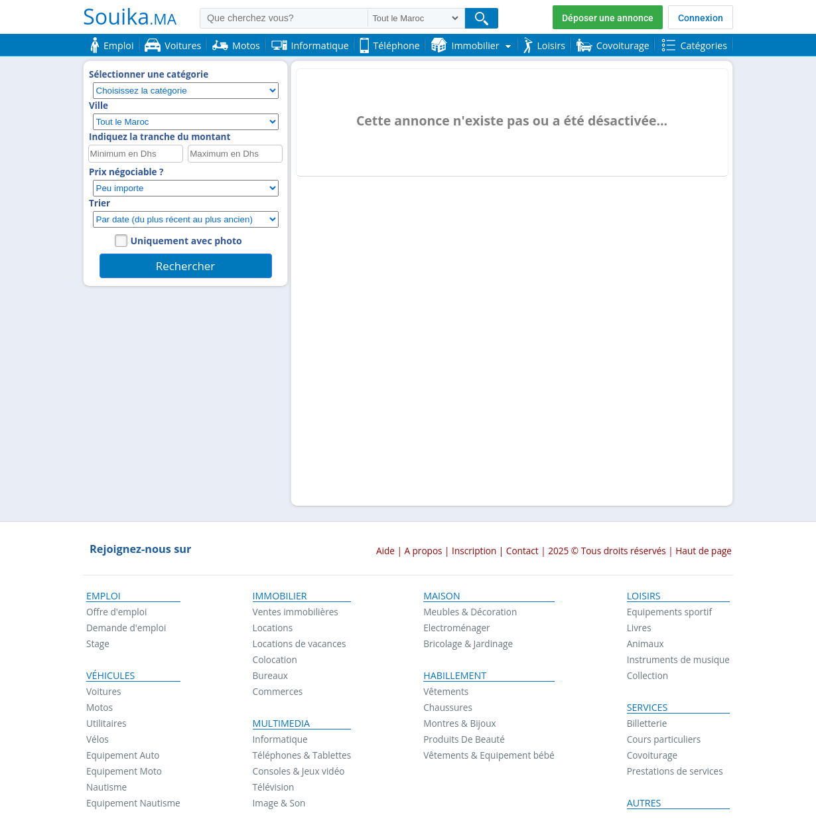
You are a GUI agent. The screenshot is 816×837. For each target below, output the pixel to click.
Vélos (97, 739)
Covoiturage (652, 755)
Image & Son (279, 803)
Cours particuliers (664, 739)
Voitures (103, 691)
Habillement (454, 676)
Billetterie (647, 723)
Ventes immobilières (295, 611)
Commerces (278, 691)
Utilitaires (106, 723)
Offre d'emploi (116, 611)
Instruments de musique (678, 659)
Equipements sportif (669, 611)
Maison (441, 596)
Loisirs (644, 596)
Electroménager (456, 627)
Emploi (103, 596)
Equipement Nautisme (133, 803)
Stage (97, 643)
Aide (385, 550)
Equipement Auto (122, 755)
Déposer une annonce (607, 18)
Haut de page (703, 550)
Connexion (700, 18)
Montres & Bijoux (459, 723)
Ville (98, 106)
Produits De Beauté (464, 739)
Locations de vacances (299, 643)
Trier (99, 203)
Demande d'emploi (126, 627)
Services (647, 708)
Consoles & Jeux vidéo (299, 771)
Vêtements (445, 691)
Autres (644, 803)
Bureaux (270, 675)
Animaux (645, 643)
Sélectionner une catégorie (148, 74)
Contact (522, 550)
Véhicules (110, 676)
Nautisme (106, 787)
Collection (648, 675)
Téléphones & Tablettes (302, 755)
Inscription (474, 550)
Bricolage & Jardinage (468, 643)
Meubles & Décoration (470, 611)
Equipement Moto (124, 771)
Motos (99, 707)
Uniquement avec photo (186, 240)
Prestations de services (675, 771)
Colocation (275, 659)
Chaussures (447, 707)
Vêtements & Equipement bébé (488, 755)
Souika (129, 16)
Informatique (280, 739)
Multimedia (281, 723)
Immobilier (280, 596)
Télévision (274, 787)
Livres (639, 627)
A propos (423, 550)
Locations (273, 627)
